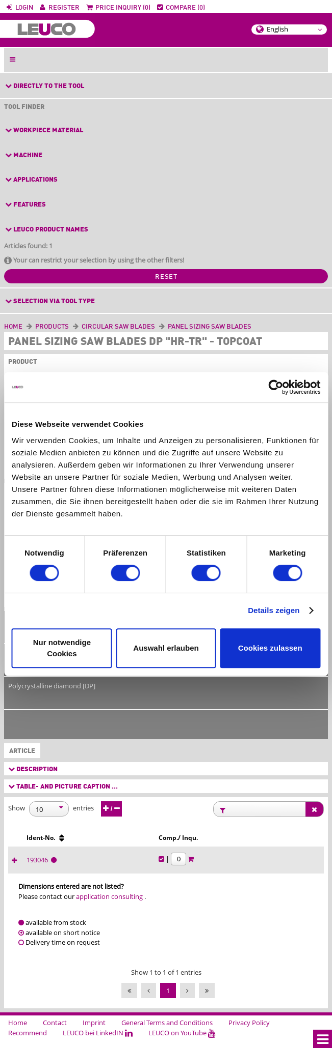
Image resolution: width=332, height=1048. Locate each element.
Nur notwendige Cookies (62, 648)
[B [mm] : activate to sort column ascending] (84, 842)
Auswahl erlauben (165, 648)
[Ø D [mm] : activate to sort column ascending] (41, 842)
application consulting (109, 905)
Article (20, 751)
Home (13, 327)
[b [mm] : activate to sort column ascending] (126, 842)
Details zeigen (273, 610)
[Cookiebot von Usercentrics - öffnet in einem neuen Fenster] (275, 387)
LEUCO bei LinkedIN (98, 1041)
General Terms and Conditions (167, 1031)
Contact (55, 1031)
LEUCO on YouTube (182, 1041)
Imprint (94, 1031)
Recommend (27, 1041)
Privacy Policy (249, 1031)
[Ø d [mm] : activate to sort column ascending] (168, 842)
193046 (208, 869)
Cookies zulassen (270, 648)
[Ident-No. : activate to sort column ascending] (219, 842)
